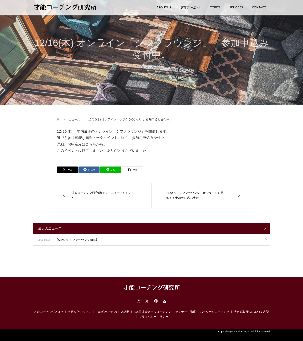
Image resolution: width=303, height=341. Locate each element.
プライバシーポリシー (153, 316)
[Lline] (110, 170)
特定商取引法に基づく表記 (251, 311)
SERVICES (236, 7)
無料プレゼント (190, 7)
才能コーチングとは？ (49, 311)
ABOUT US (164, 7)
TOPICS (215, 7)
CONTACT (259, 7)
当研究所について (79, 311)
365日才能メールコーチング (152, 311)
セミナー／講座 (185, 311)
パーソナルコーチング (214, 311)
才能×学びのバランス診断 (112, 311)
